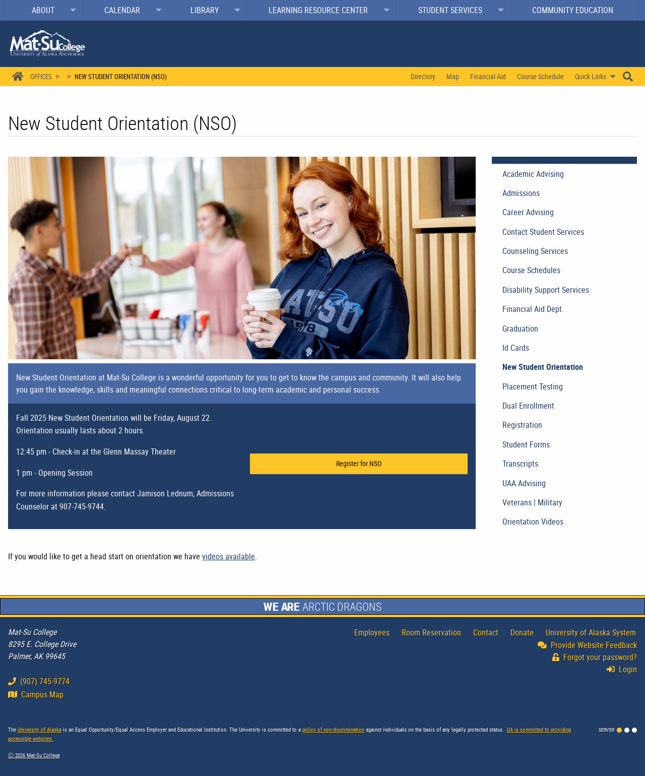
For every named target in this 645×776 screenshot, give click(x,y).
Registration (522, 424)
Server (606, 729)
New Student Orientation (542, 366)
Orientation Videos (532, 521)
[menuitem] (45, 10)
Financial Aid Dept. (533, 308)
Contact (485, 632)
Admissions (521, 193)
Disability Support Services (545, 289)
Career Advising (528, 212)
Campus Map (35, 694)
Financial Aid (488, 76)
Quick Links (590, 76)
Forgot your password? (594, 657)
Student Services (450, 10)
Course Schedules (531, 270)
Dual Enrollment (528, 405)
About (43, 10)
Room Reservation (431, 632)
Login (624, 669)
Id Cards (515, 347)
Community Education (572, 10)
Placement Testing (532, 386)
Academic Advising (533, 173)
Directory (423, 76)
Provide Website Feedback (587, 645)
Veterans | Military (532, 502)
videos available (228, 556)
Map (452, 76)
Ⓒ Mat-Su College (34, 755)
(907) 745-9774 (39, 681)
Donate (522, 632)
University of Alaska (39, 729)
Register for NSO (358, 463)
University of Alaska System (591, 632)
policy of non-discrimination (333, 729)
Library (204, 10)
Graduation (520, 328)
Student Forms (526, 444)
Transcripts (520, 463)
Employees (372, 632)
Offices (41, 76)
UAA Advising (524, 483)
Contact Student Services (543, 231)
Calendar (122, 10)
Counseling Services (535, 250)
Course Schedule (540, 76)
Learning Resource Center (318, 10)
